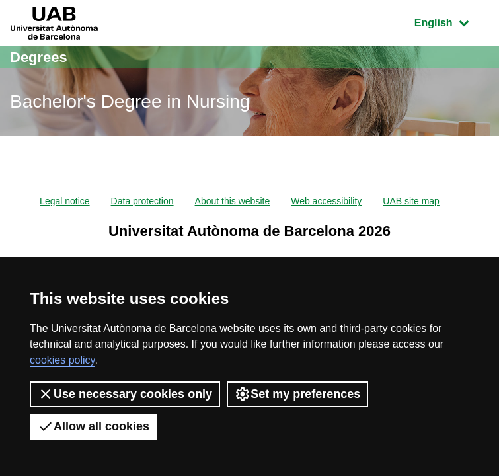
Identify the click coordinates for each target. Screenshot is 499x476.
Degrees (38, 57)
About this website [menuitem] (232, 201)
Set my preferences (297, 394)
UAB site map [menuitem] (411, 201)
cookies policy (62, 360)
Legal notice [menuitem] (65, 201)
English (451, 21)
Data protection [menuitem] (142, 201)
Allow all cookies (93, 426)
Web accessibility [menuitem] (326, 201)
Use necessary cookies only (125, 394)
